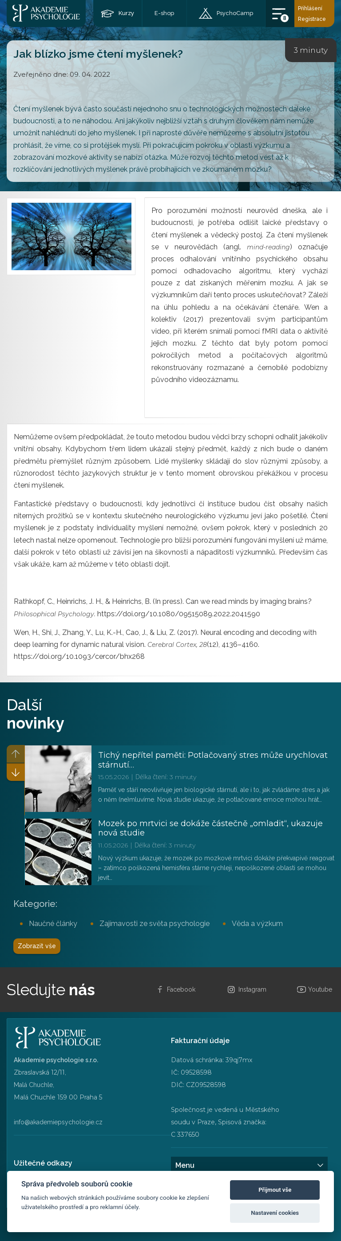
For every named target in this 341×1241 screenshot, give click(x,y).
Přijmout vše (274, 1189)
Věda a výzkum (257, 923)
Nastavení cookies (275, 1212)
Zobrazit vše (37, 945)
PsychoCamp (235, 13)
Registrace (312, 19)
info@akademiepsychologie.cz (58, 1122)
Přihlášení (310, 8)
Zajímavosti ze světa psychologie (154, 923)
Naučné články (53, 923)
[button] (15, 772)
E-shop (164, 13)
